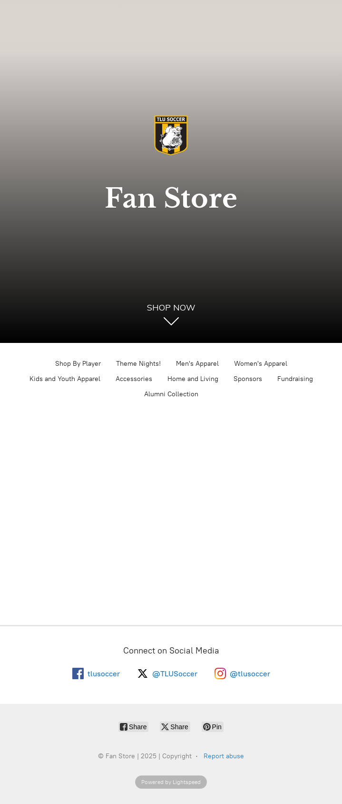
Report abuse (224, 756)
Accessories (134, 379)
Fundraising (295, 379)
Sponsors (248, 379)
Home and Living (192, 379)
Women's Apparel (260, 364)
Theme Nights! (138, 364)
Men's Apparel (197, 364)
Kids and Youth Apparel (64, 379)
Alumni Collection (171, 394)
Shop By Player (78, 364)
